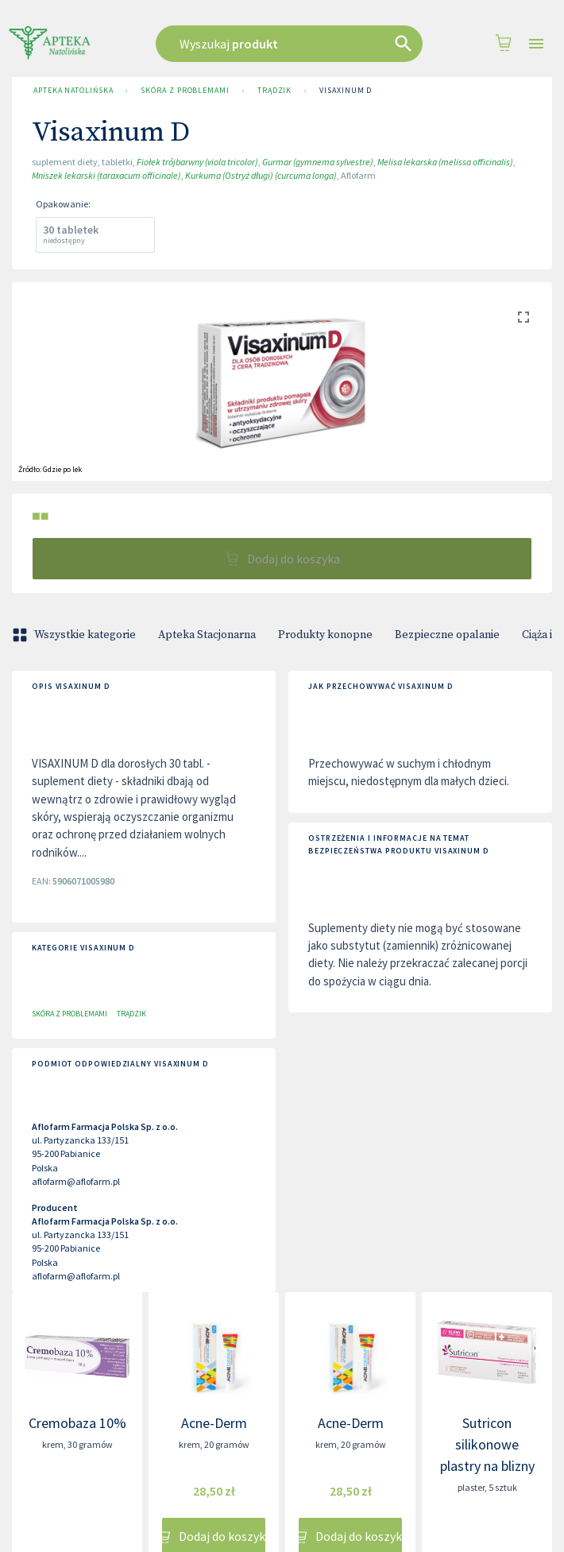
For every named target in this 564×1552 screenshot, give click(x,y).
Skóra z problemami (184, 90)
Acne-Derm (214, 1423)
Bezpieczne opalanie (447, 635)
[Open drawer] (536, 44)
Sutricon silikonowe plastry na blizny (487, 1444)
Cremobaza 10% (77, 1423)
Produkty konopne (325, 635)
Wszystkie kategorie (75, 635)
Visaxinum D (345, 90)
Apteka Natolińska (73, 90)
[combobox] (289, 43)
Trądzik (274, 90)
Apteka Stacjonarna (207, 635)
